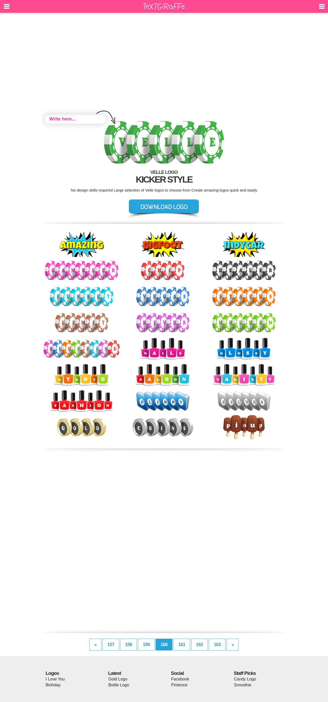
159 (146, 644)
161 (181, 644)
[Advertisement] (164, 64)
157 (110, 644)
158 (128, 644)
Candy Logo (245, 679)
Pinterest (179, 685)
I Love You (55, 679)
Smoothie (242, 685)
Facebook (180, 679)
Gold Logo (117, 679)
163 (217, 644)
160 (163, 644)
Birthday (53, 685)
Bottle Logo (118, 685)
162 (199, 644)
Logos (52, 673)
